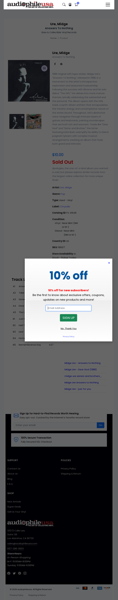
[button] (64, 4)
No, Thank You (69, 328)
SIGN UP (69, 318)
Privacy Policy (68, 336)
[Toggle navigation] (108, 4)
